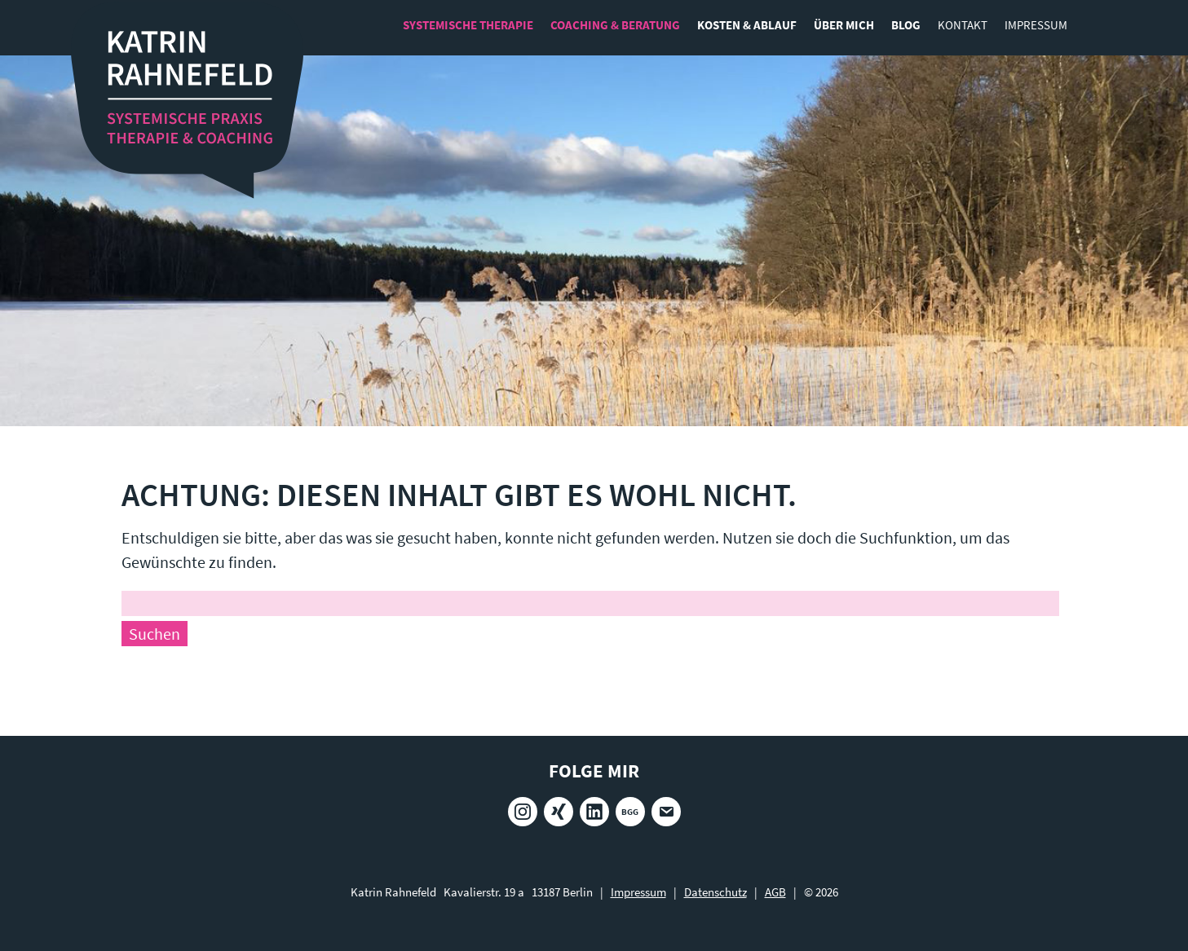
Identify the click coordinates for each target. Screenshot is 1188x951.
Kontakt (962, 25)
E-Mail (666, 811)
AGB (775, 892)
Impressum (1036, 25)
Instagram (522, 811)
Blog (906, 25)
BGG (629, 811)
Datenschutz (715, 892)
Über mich (844, 25)
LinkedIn (594, 811)
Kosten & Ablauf (747, 25)
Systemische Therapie (468, 25)
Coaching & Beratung (615, 25)
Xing (558, 811)
